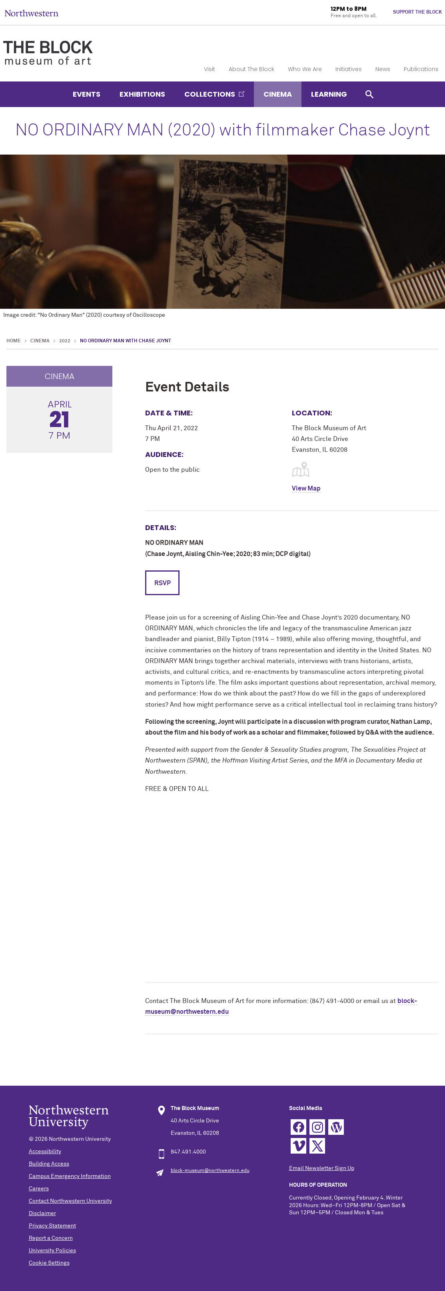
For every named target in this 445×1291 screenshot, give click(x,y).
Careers (39, 1189)
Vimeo (298, 1146)
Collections (209, 94)
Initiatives (348, 69)
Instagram (317, 1127)
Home (13, 341)
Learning (329, 94)
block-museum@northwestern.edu (210, 1170)
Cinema (277, 94)
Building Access (49, 1164)
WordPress (336, 1127)
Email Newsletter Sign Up (321, 1168)
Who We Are (305, 69)
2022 (64, 341)
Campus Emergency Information (70, 1176)
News (382, 69)
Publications (421, 69)
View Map (306, 488)
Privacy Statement (52, 1226)
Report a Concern (51, 1238)
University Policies (52, 1250)
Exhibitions (142, 94)
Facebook (298, 1127)
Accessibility (45, 1151)
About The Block (251, 69)
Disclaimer (42, 1213)
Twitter (317, 1146)
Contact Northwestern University (70, 1201)
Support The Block (417, 12)
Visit (209, 69)
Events (86, 94)
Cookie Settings (49, 1263)
